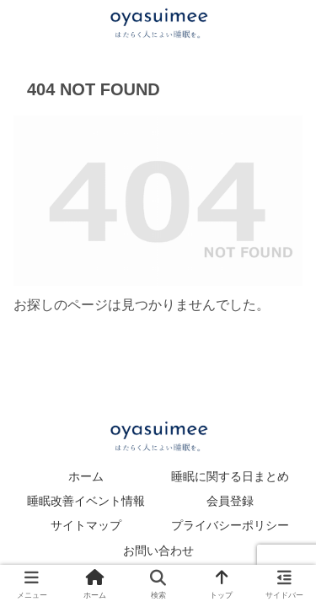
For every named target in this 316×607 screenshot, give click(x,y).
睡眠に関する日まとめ (230, 476)
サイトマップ (86, 525)
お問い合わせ (158, 550)
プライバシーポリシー (230, 525)
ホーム (86, 476)
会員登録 (230, 501)
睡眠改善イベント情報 (86, 501)
